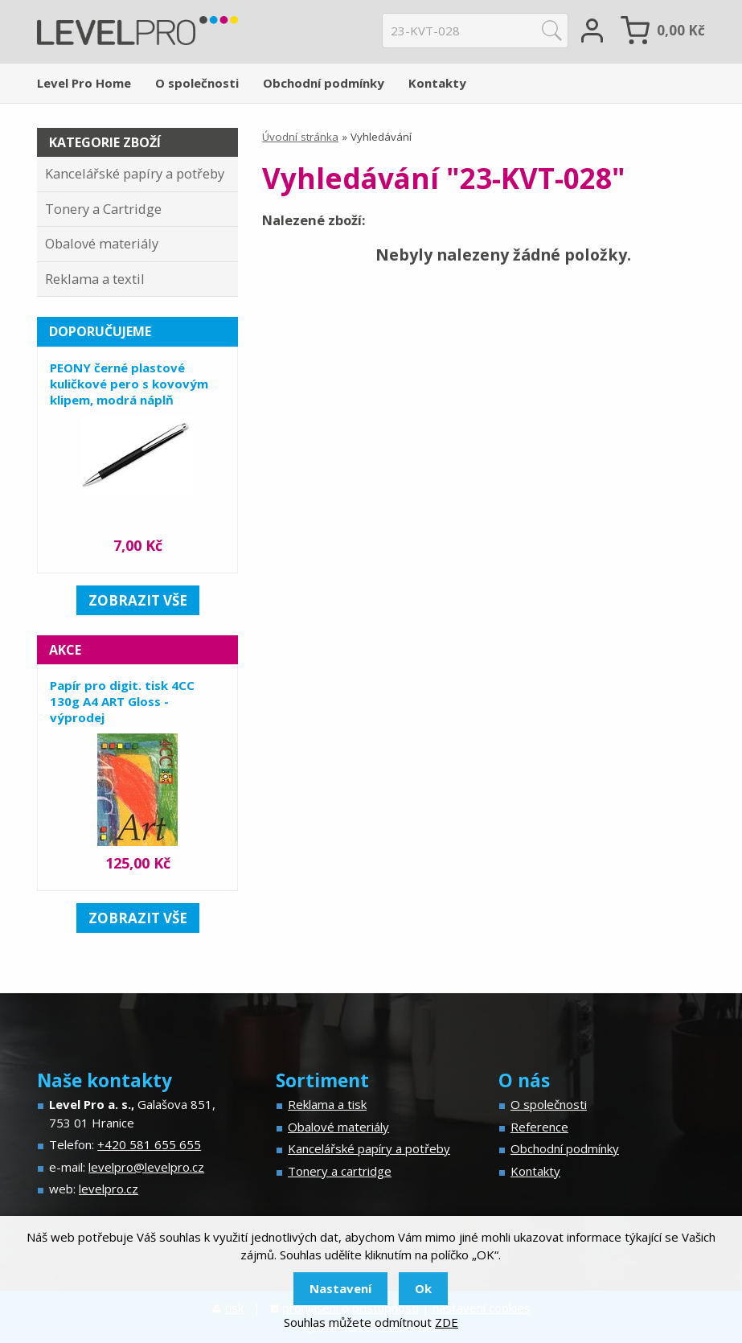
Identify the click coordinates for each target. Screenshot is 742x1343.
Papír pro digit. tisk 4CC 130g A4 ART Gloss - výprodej (122, 701)
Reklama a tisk (327, 1104)
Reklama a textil (95, 278)
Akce (65, 650)
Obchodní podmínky (323, 83)
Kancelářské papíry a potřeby (134, 173)
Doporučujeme (100, 331)
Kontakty (437, 83)
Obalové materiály (101, 243)
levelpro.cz (108, 1189)
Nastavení (340, 1288)
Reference (539, 1127)
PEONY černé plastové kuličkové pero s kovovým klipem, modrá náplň (129, 383)
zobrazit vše (137, 600)
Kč (681, 30)
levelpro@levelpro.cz (146, 1167)
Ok (423, 1288)
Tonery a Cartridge (103, 208)
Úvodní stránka (300, 136)
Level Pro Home (84, 83)
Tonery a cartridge (339, 1171)
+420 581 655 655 (149, 1144)
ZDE (446, 1322)
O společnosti (197, 83)
